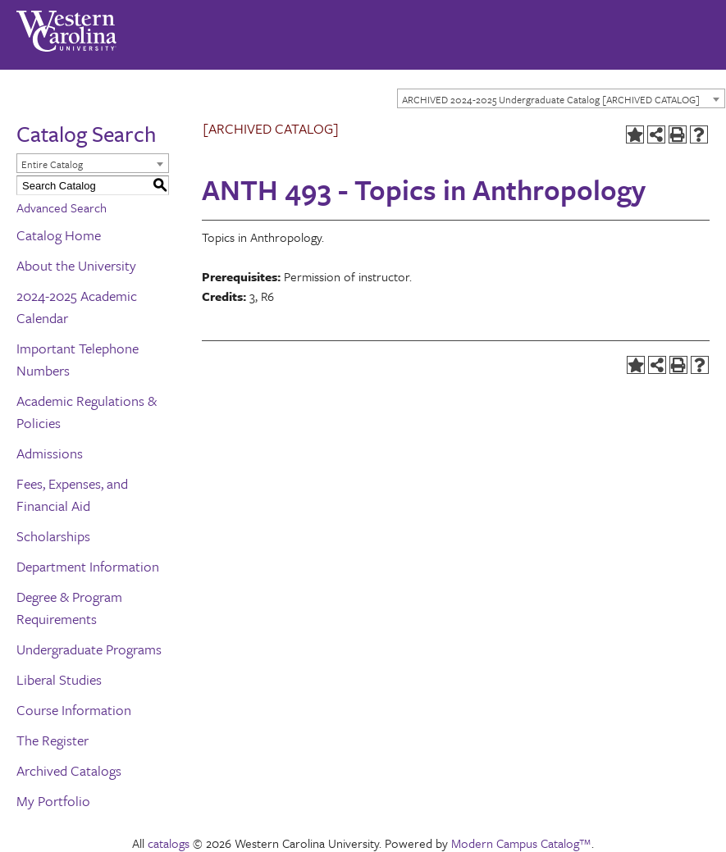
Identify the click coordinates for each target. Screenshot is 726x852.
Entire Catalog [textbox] (52, 164)
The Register (52, 740)
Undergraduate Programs (89, 649)
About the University (76, 265)
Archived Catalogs (68, 770)
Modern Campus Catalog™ (521, 843)
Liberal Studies (59, 679)
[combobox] (561, 98)
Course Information (73, 709)
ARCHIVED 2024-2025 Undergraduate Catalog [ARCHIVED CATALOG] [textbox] (551, 99)
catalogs (168, 843)
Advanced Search (61, 207)
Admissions (49, 453)
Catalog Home (58, 235)
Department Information (87, 566)
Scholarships (53, 536)
